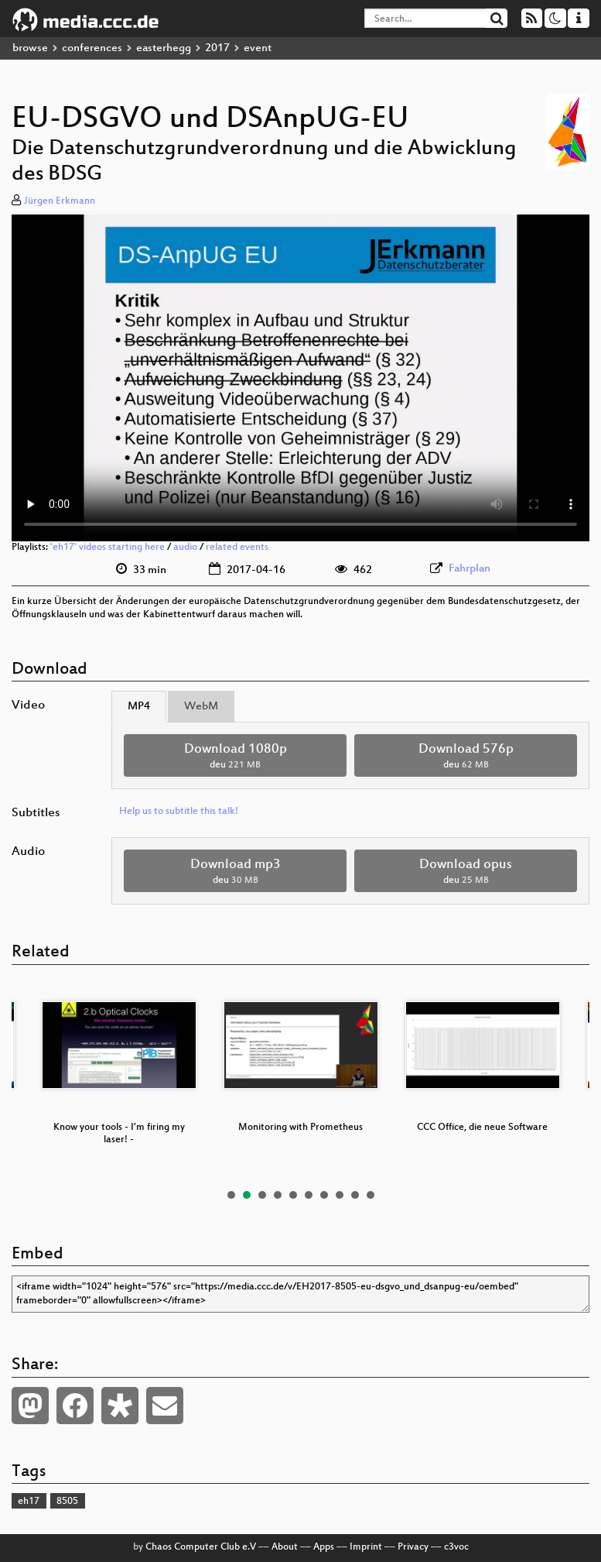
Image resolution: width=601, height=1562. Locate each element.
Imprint (366, 1547)
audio (185, 547)
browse (30, 48)
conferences (92, 48)
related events (237, 547)
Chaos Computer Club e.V (200, 1547)
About (284, 1547)
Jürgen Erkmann (59, 201)
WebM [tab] (201, 706)
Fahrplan (469, 568)
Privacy (413, 1547)
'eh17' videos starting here (107, 547)
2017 (217, 48)
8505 (67, 1501)
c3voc (456, 1547)
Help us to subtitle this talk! (178, 811)
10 (370, 1195)
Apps (323, 1547)
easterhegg (163, 48)
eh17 (28, 1501)
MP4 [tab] (139, 706)
